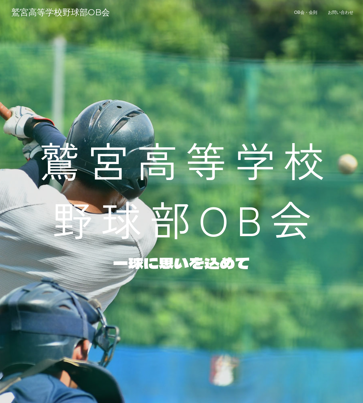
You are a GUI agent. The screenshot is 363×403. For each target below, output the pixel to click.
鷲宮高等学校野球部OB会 (60, 12)
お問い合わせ (340, 12)
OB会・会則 (305, 12)
